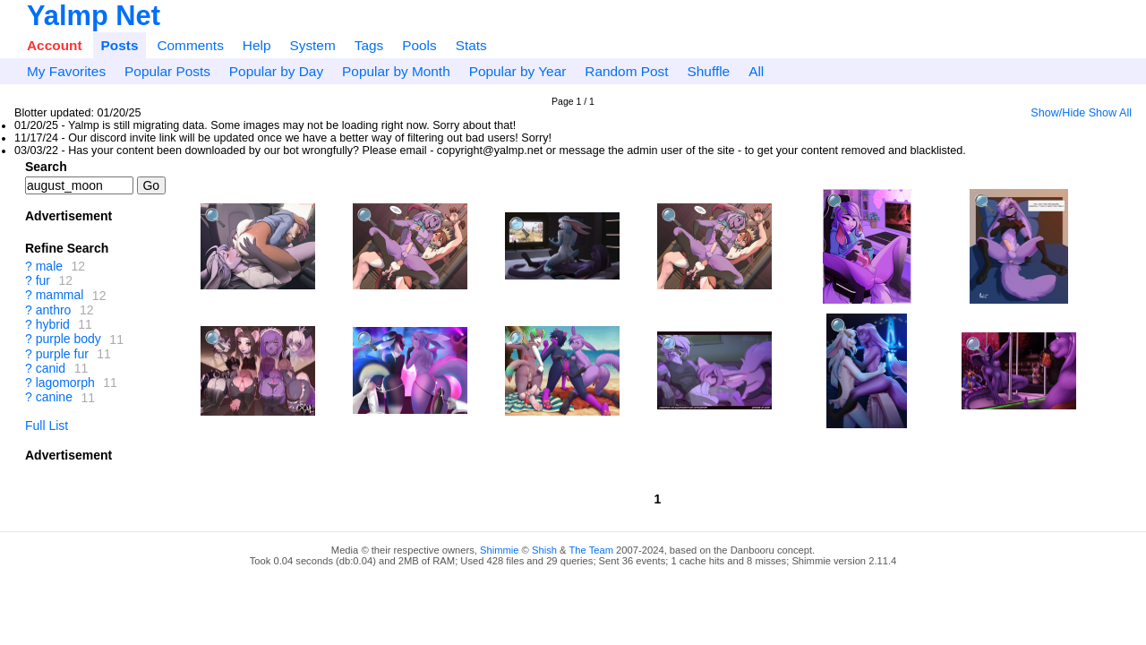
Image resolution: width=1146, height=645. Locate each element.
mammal (60, 295)
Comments (190, 45)
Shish (544, 550)
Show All (1110, 113)
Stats (471, 45)
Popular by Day (276, 71)
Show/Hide (1058, 113)
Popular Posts (167, 71)
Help (257, 45)
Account (54, 45)
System (312, 45)
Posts (120, 45)
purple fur (62, 354)
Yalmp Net (93, 15)
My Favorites (66, 71)
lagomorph (65, 382)
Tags (369, 45)
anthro (54, 310)
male (49, 266)
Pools (419, 45)
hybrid (53, 324)
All (756, 71)
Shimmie (499, 550)
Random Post (626, 71)
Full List (46, 425)
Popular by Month (396, 71)
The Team (591, 550)
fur (43, 280)
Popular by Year (518, 71)
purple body (68, 339)
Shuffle (709, 71)
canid (50, 368)
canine (54, 398)
